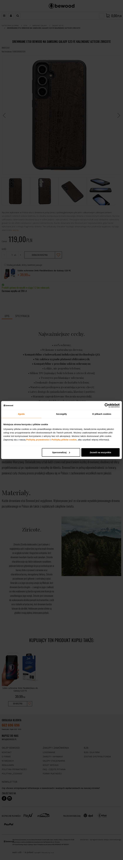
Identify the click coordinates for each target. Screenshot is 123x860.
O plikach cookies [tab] (101, 414)
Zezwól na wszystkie (100, 452)
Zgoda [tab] (21, 414)
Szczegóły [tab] (61, 414)
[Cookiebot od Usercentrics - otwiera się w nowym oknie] (107, 405)
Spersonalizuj (61, 452)
